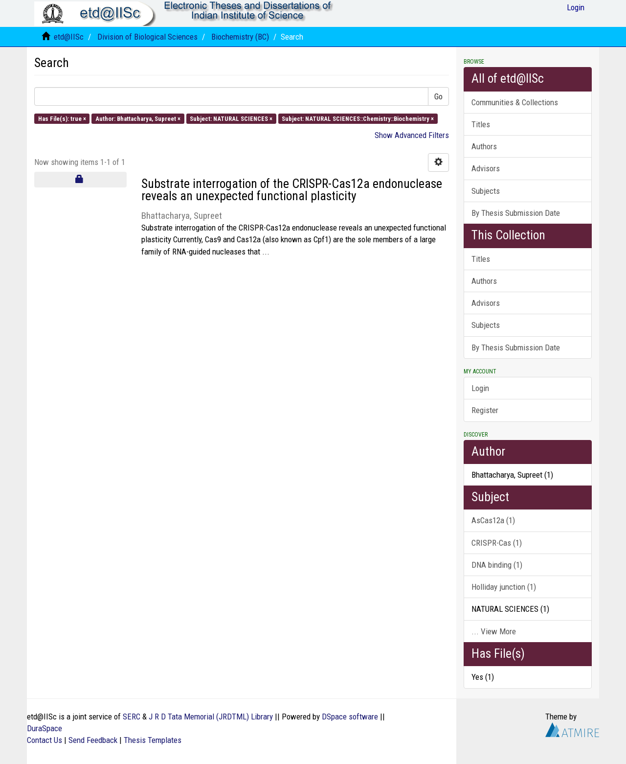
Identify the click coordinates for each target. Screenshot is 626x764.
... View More (493, 631)
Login (480, 388)
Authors (484, 146)
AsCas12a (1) (493, 520)
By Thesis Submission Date (515, 213)
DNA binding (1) (496, 565)
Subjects (485, 191)
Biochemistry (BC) (240, 37)
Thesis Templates (152, 740)
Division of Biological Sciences (147, 37)
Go (438, 96)
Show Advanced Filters (412, 135)
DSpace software (350, 716)
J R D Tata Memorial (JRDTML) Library (211, 716)
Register (484, 410)
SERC (131, 716)
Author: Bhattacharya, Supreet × (137, 118)
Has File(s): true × (62, 118)
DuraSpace (44, 728)
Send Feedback (92, 740)
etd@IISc (69, 37)
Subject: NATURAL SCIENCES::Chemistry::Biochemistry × (358, 118)
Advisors (485, 168)
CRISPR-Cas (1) (496, 543)
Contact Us (44, 740)
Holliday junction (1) (503, 587)
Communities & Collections (514, 102)
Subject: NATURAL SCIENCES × (231, 118)
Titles (480, 124)
